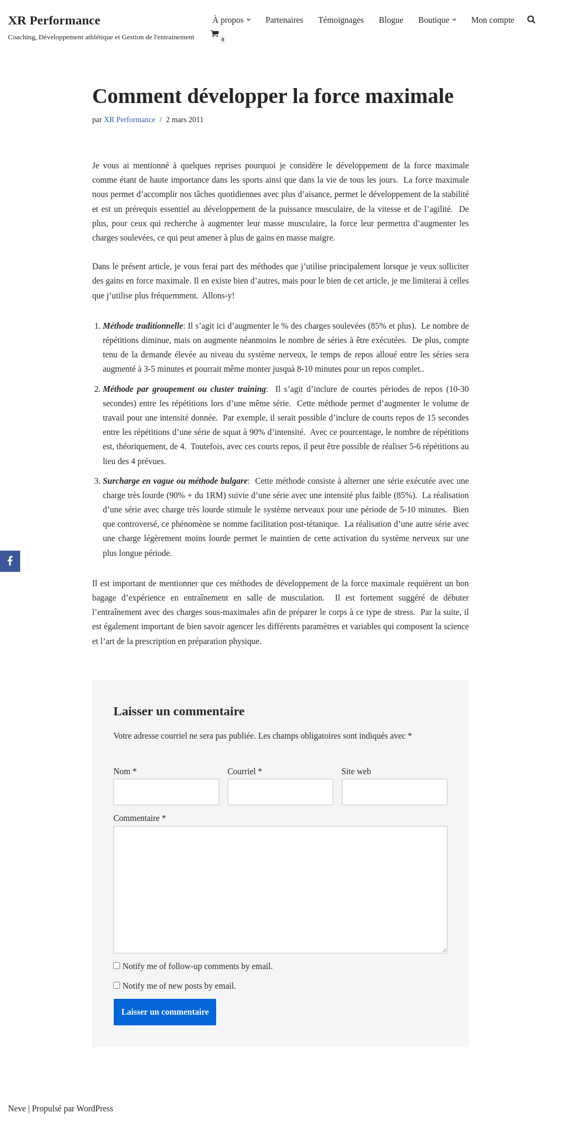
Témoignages (341, 19)
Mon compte (492, 19)
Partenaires (284, 19)
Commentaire (139, 818)
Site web (356, 771)
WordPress (94, 1108)
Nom (125, 771)
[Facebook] (10, 561)
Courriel (244, 771)
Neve (17, 1108)
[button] (248, 20)
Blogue (391, 19)
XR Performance (129, 119)
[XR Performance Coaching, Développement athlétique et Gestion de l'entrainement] (101, 26)
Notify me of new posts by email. (179, 985)
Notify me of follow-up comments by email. (197, 966)
